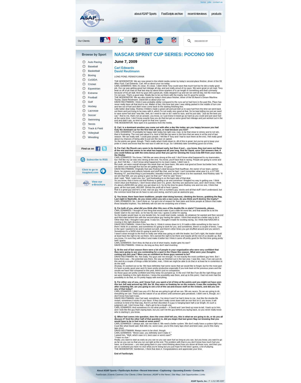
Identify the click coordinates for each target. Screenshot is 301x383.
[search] (201, 41)
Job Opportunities (190, 374)
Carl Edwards (124, 67)
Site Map (176, 374)
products (216, 13)
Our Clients (130, 374)
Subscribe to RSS (97, 159)
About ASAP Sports (107, 370)
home (203, 2)
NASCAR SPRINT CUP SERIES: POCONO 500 (164, 54)
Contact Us (198, 370)
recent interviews (197, 13)
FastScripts (101, 374)
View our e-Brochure (98, 183)
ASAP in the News (161, 374)
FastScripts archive (172, 13)
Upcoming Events (182, 370)
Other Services (144, 374)
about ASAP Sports (145, 13)
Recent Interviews (149, 370)
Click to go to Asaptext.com (90, 171)
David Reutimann (127, 71)
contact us (217, 2)
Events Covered (115, 374)
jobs (209, 2)
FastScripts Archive (128, 370)
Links (202, 374)
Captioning (165, 370)
